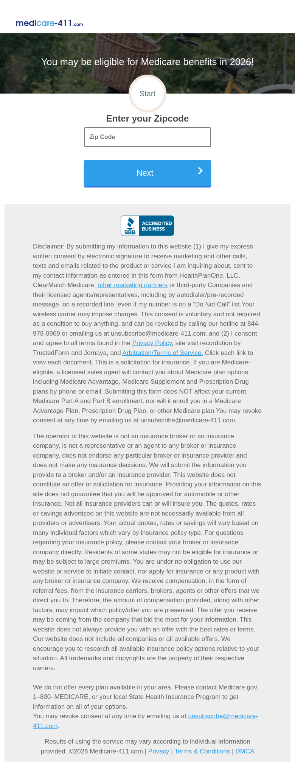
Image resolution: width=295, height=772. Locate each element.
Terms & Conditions (202, 751)
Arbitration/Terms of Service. (163, 352)
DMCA (244, 751)
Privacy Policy (152, 343)
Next (169, 172)
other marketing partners (133, 285)
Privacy (158, 751)
